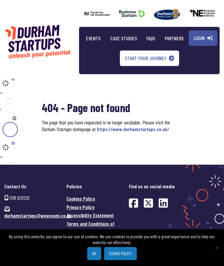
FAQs (150, 38)
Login (199, 38)
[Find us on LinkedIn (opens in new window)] (163, 203)
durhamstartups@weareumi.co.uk (37, 215)
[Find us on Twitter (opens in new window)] (148, 203)
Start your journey (146, 58)
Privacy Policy (80, 207)
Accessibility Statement (90, 215)
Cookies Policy (80, 198)
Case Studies (123, 38)
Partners (174, 38)
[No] (217, 248)
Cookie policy (120, 253)
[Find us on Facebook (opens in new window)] (133, 203)
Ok (94, 253)
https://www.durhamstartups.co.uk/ (133, 129)
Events (93, 38)
